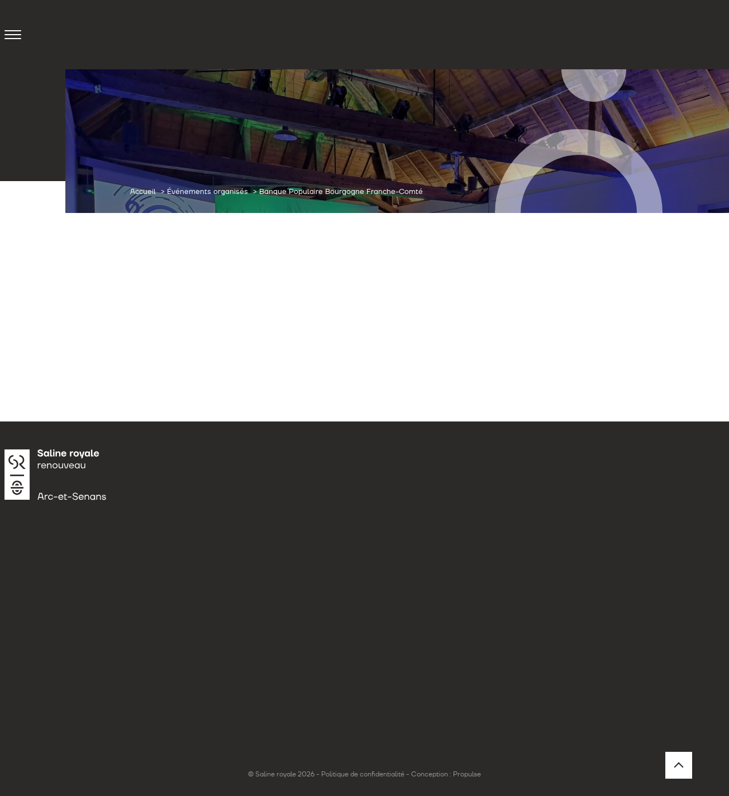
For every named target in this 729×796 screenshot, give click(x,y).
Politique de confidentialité (362, 774)
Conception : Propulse (446, 774)
